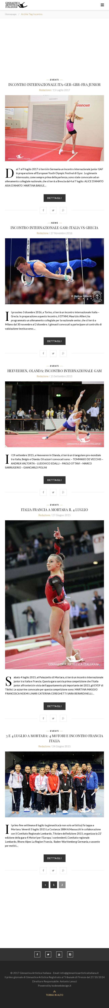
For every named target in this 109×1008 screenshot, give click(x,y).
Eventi (54, 80)
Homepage (11, 14)
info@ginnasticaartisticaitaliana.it (79, 972)
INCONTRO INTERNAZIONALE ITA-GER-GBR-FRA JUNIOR (54, 84)
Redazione (45, 89)
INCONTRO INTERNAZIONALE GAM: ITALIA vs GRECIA (54, 227)
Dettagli (54, 198)
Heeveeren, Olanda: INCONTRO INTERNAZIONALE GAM (54, 370)
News (54, 223)
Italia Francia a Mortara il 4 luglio (54, 509)
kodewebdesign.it (61, 985)
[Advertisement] (54, 49)
